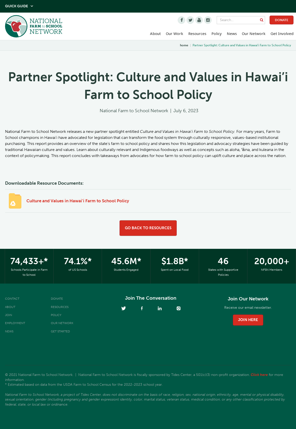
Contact (12, 298)
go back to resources (148, 228)
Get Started (60, 331)
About (10, 307)
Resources (197, 33)
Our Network (254, 33)
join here (248, 320)
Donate (281, 20)
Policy (56, 315)
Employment (15, 323)
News (9, 331)
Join (8, 315)
